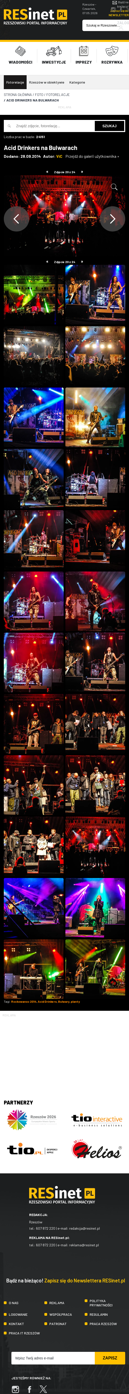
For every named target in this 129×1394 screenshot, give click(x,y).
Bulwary (63, 1000)
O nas (14, 1302)
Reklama (56, 1302)
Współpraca (60, 1313)
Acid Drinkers (47, 1000)
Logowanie (18, 1313)
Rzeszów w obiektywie (46, 81)
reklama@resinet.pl (84, 1244)
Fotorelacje (15, 81)
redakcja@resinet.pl (84, 1227)
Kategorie (77, 81)
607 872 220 (45, 1227)
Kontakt (16, 1322)
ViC (59, 155)
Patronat (58, 1322)
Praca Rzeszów (103, 1322)
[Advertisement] (64, 1052)
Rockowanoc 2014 (23, 1000)
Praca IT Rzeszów (24, 1332)
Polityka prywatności (101, 1301)
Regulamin (99, 1313)
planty (75, 1000)
